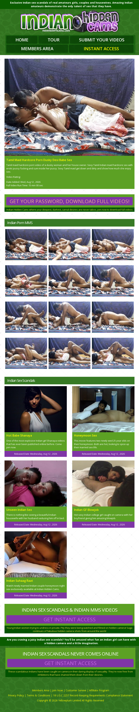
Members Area (37, 48)
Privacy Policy (16, 695)
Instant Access (101, 48)
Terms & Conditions (38, 695)
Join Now (57, 690)
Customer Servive (76, 690)
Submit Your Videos (101, 40)
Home (22, 40)
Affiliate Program (99, 690)
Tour (54, 40)
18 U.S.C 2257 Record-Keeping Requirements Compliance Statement (93, 695)
